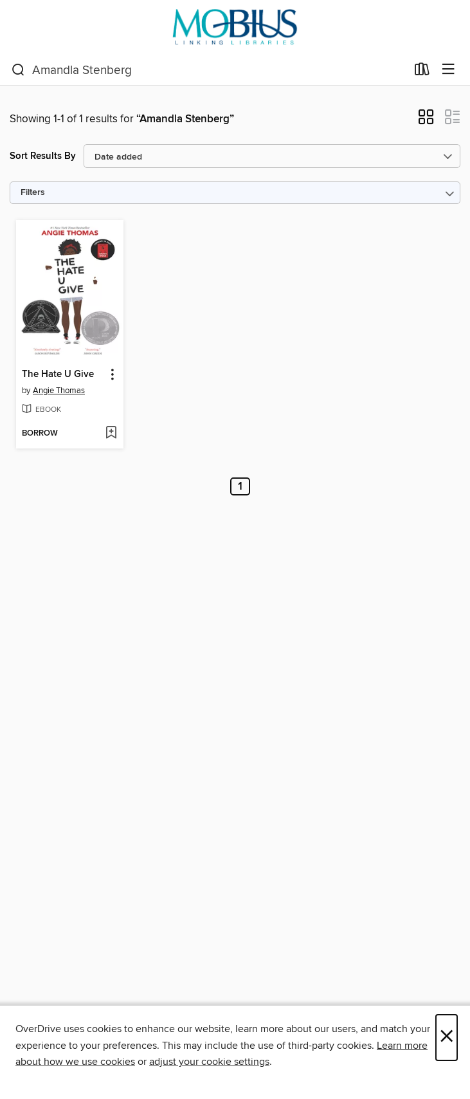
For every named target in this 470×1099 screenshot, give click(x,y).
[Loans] (422, 72)
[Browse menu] (448, 69)
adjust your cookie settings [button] (209, 1061)
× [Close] (446, 1037)
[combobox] (209, 70)
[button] (426, 121)
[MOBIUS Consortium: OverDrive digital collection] (235, 27)
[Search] (18, 70)
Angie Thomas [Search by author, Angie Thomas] (59, 390)
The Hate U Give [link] (58, 374)
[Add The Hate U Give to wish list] (111, 433)
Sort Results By (43, 156)
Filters (33, 192)
